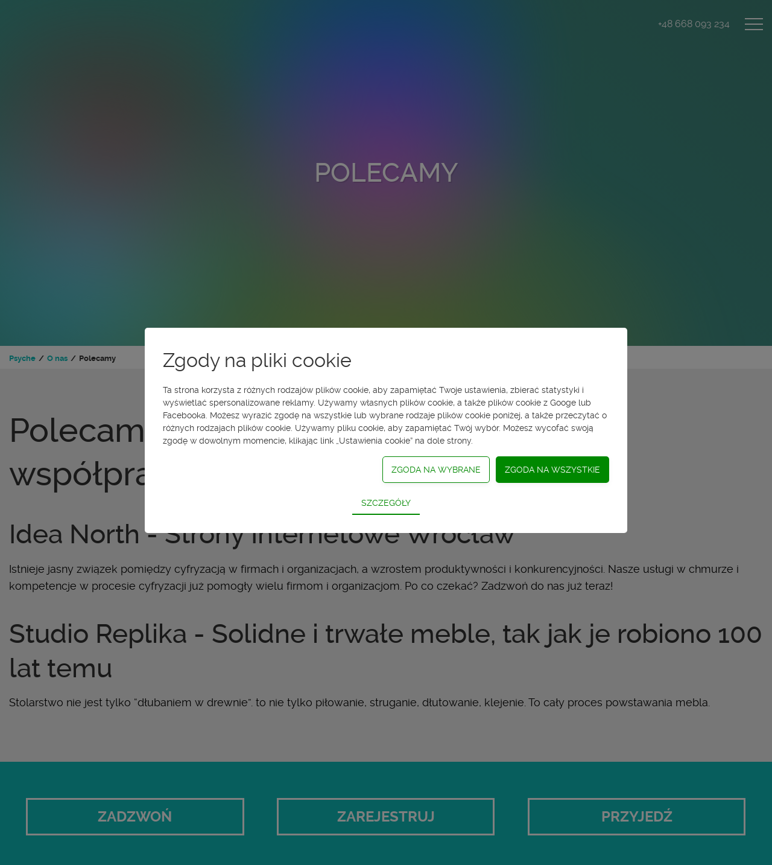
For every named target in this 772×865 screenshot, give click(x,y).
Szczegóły (386, 503)
